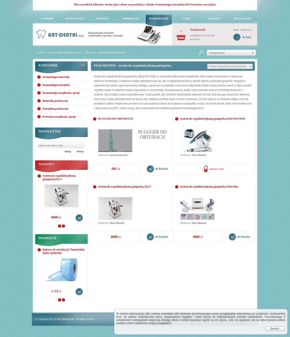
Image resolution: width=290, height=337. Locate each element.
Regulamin (242, 18)
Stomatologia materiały (56, 77)
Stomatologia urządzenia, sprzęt (65, 52)
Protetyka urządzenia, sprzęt (59, 116)
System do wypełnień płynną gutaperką (105, 52)
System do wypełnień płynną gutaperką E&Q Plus (209, 186)
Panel (236, 29)
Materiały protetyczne (55, 100)
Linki (187, 18)
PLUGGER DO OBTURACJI (115, 118)
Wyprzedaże (158, 18)
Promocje (131, 18)
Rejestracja (246, 29)
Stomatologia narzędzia (56, 85)
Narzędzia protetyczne (55, 108)
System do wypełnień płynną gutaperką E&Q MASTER (212, 118)
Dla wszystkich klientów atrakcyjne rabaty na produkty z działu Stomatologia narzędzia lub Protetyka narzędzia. (145, 4)
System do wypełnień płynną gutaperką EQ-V (59, 177)
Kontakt (214, 18)
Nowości (103, 18)
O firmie (47, 18)
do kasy (246, 37)
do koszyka (79, 217)
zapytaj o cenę (216, 168)
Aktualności (75, 18)
